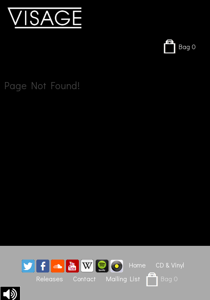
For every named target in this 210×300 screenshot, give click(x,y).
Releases (49, 278)
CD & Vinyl (170, 264)
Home (137, 264)
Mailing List (123, 278)
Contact (84, 278)
